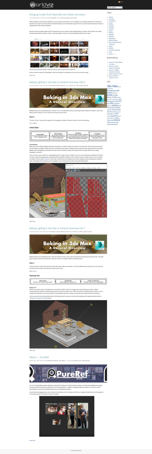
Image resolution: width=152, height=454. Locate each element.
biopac (109, 97)
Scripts (111, 46)
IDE (111, 103)
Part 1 (59, 110)
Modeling (55, 360)
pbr (112, 114)
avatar (110, 95)
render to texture (87, 231)
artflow (77, 85)
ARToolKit (115, 93)
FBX (114, 101)
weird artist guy (86, 360)
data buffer (116, 99)
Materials (63, 85)
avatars (115, 95)
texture (117, 120)
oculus (114, 112)
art (60, 17)
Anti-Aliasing (110, 88)
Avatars (111, 23)
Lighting (58, 85)
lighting (86, 85)
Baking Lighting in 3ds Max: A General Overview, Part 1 (57, 228)
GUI (119, 101)
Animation (111, 19)
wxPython (114, 124)
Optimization (112, 38)
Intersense (109, 105)
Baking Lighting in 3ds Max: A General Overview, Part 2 (57, 82)
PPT (117, 114)
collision (119, 97)
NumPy (109, 112)
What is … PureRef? (39, 357)
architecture (111, 91)
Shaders (111, 48)
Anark (119, 86)
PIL (114, 114)
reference (75, 360)
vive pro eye (115, 122)
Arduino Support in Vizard (115, 74)
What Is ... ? (65, 360)
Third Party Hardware (114, 50)
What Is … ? (112, 54)
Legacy (111, 30)
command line (110, 99)
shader (117, 118)
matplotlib (109, 109)
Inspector (111, 29)
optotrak (119, 111)
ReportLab (112, 118)
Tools (67, 231)
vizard (71, 17)
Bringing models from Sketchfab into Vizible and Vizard (57, 14)
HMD (108, 103)
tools (80, 360)
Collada (114, 97)
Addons (111, 17)
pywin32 (114, 116)
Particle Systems (113, 40)
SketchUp (110, 120)
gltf (63, 17)
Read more (32, 75)
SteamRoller (47, 159)
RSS (121, 2)
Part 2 (35, 271)
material (117, 107)
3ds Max (71, 85)
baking (81, 85)
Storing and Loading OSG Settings (38, 298)
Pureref (31, 385)
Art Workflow (53, 17)
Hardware (111, 27)
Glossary (111, 25)
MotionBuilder (116, 110)
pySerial (109, 116)
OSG (108, 114)
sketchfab (66, 17)
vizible (75, 17)
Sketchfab (39, 69)
